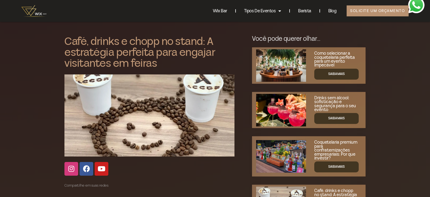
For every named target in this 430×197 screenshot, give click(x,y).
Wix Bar (215, 10)
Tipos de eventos (258, 9)
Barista (300, 10)
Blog (328, 10)
